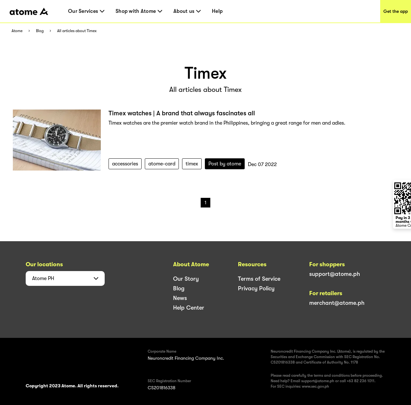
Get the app (395, 11)
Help (217, 11)
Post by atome (224, 164)
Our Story (186, 279)
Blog (40, 31)
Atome (17, 31)
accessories (125, 164)
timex (192, 164)
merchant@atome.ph (336, 303)
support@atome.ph (334, 274)
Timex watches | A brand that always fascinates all (182, 113)
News (180, 298)
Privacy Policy (256, 288)
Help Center (188, 307)
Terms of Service (259, 279)
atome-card (161, 164)
